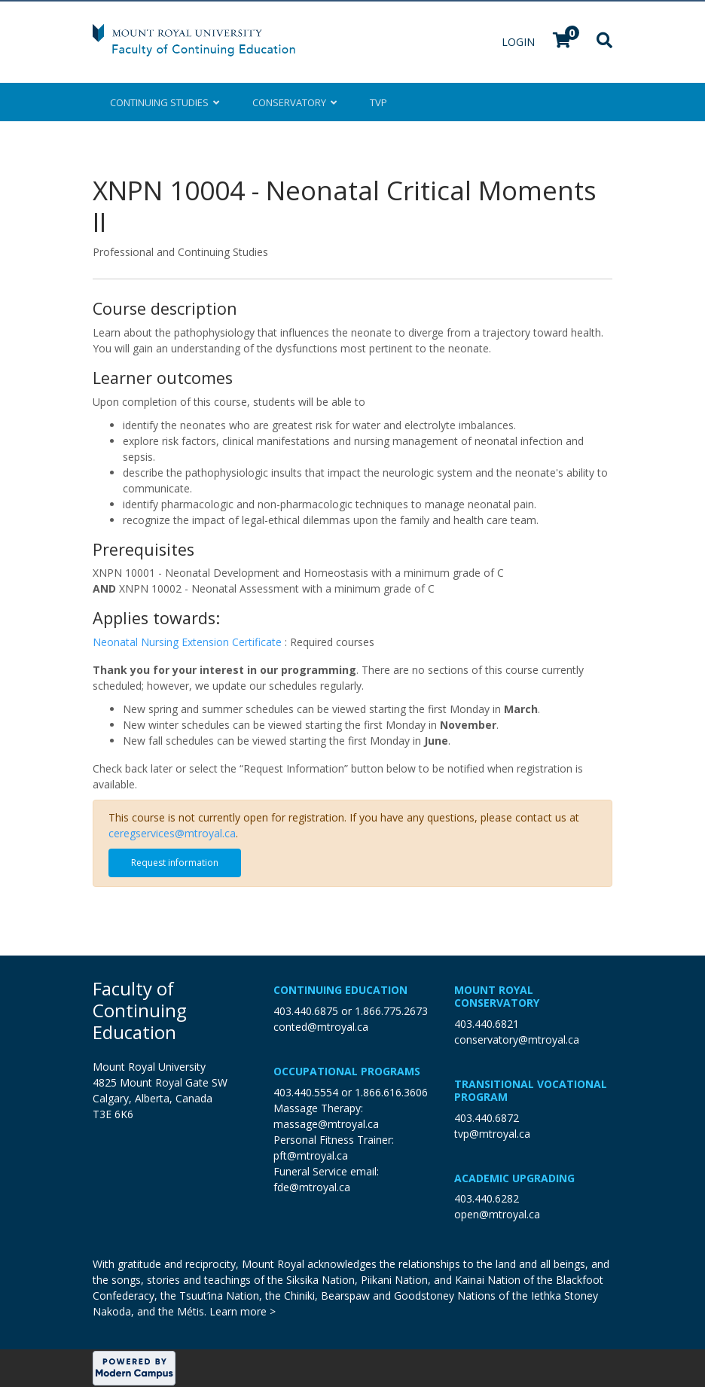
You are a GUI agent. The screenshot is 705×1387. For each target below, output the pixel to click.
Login (520, 42)
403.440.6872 (486, 1118)
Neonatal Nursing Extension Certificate (189, 642)
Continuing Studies (164, 102)
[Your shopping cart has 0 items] (562, 42)
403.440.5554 (305, 1092)
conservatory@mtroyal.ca (516, 1039)
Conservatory (294, 102)
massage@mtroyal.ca (326, 1124)
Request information (174, 862)
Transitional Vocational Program (530, 1090)
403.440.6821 (486, 1024)
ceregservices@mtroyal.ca (172, 833)
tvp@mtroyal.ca (492, 1133)
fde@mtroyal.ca (311, 1187)
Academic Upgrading (514, 1178)
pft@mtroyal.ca (310, 1155)
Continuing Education (340, 990)
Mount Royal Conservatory (496, 996)
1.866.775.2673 (391, 1011)
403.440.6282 (486, 1198)
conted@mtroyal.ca (320, 1027)
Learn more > (242, 1311)
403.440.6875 (305, 1011)
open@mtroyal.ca (497, 1214)
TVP (378, 102)
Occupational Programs (346, 1071)
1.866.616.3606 (391, 1092)
